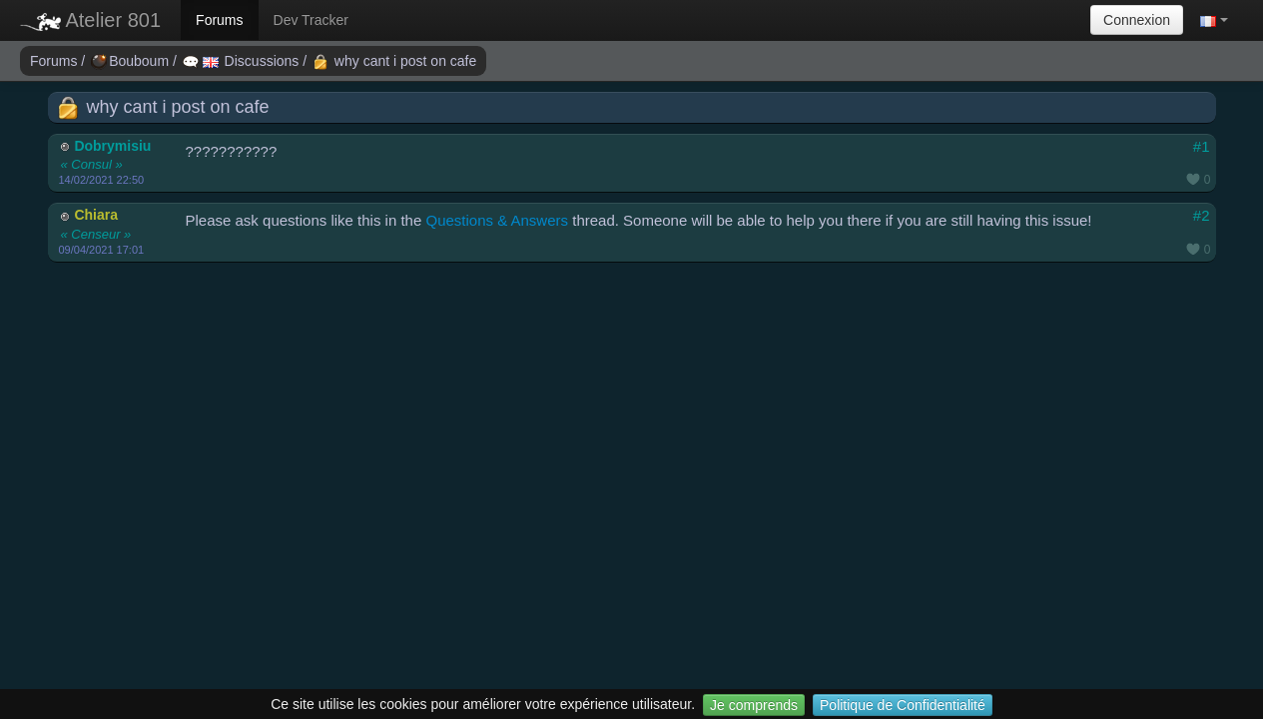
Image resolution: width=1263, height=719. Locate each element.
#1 (1201, 146)
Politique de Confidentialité (902, 705)
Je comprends (754, 705)
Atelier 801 (90, 20)
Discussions (243, 61)
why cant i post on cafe (394, 61)
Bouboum (132, 61)
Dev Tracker (311, 20)
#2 (1201, 215)
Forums (219, 20)
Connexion (1136, 20)
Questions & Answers (496, 220)
